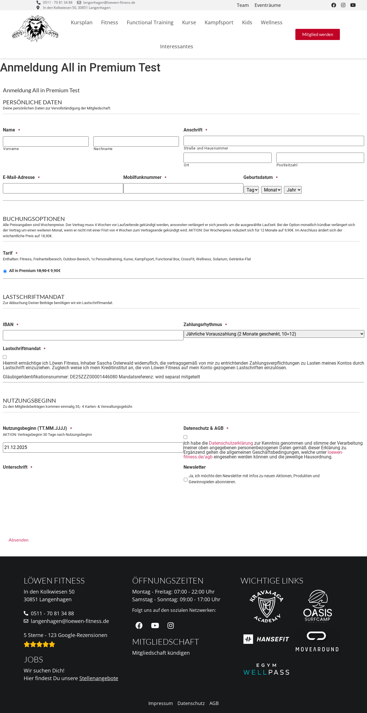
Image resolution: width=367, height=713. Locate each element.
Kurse (189, 22)
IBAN (10, 324)
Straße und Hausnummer (206, 148)
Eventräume (268, 5)
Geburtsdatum (260, 177)
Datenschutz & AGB (206, 428)
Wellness (272, 22)
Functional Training (150, 22)
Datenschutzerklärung (231, 443)
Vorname (11, 149)
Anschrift (195, 130)
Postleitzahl (287, 165)
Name (11, 130)
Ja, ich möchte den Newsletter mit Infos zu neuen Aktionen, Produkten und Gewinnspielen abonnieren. (254, 479)
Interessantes (176, 46)
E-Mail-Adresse (21, 177)
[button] (317, 34)
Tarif (10, 253)
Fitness (109, 22)
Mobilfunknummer (144, 177)
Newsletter (195, 467)
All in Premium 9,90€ (35, 270)
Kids (247, 22)
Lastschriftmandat (24, 348)
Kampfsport (219, 22)
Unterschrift (17, 467)
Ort (186, 165)
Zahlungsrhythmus (205, 324)
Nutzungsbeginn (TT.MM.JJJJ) (37, 428)
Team (243, 5)
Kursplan (81, 22)
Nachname (103, 149)
